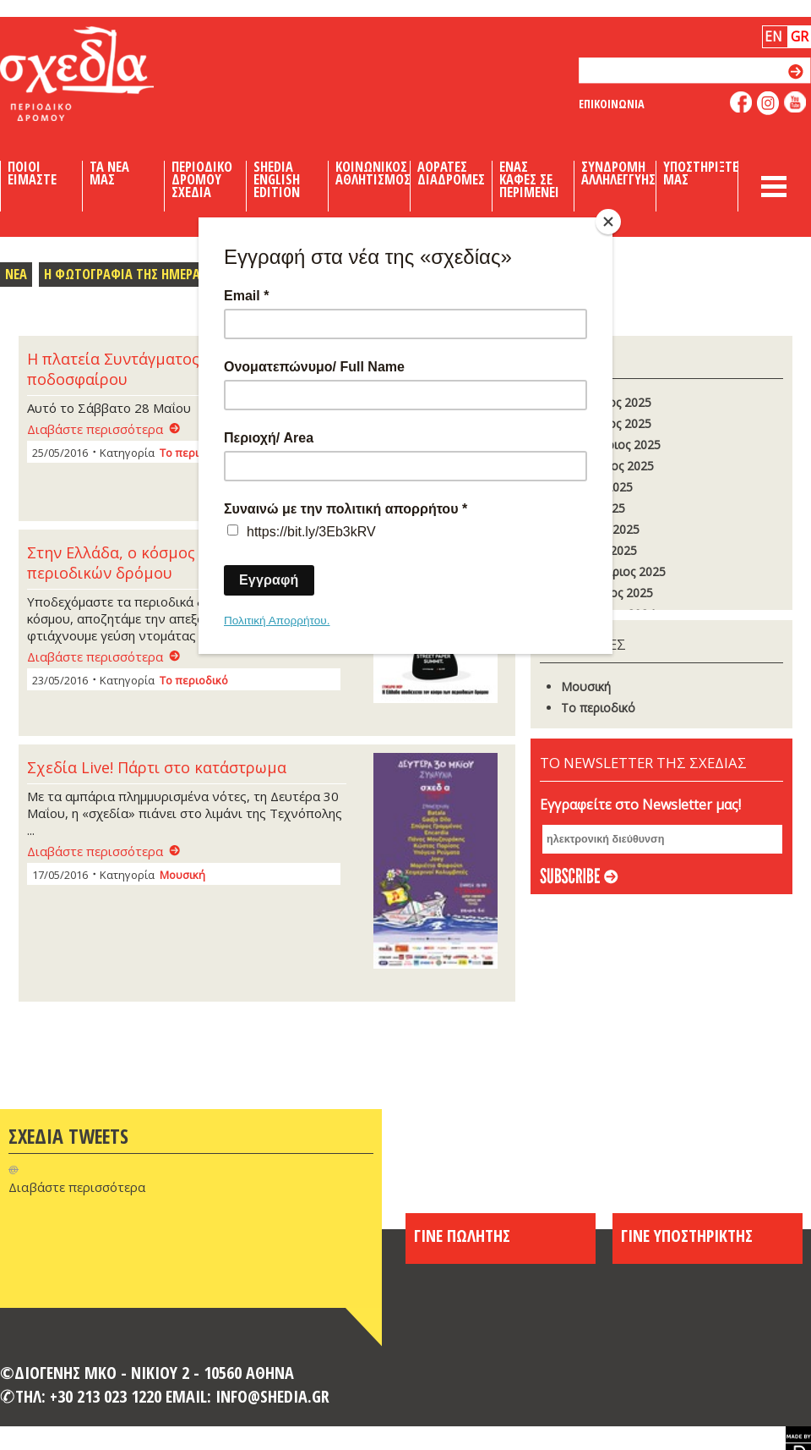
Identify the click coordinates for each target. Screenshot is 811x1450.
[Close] (608, 221)
